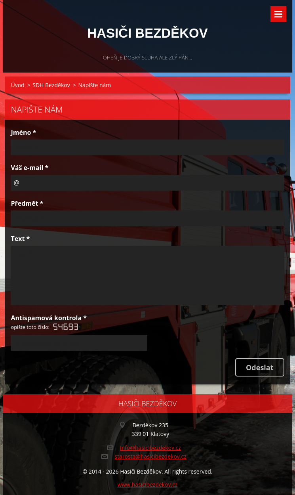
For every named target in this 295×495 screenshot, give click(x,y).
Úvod (17, 85)
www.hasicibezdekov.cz (147, 484)
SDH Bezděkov (51, 85)
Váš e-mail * (29, 167)
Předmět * (27, 203)
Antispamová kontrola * (49, 322)
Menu (278, 14)
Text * (20, 238)
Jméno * (23, 132)
